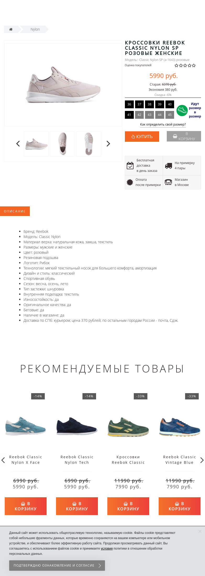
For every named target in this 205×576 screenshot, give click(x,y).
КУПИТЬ (144, 136)
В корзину (184, 136)
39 (160, 104)
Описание (15, 211)
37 (139, 104)
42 (139, 114)
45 (170, 114)
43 (149, 114)
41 (129, 114)
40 (170, 104)
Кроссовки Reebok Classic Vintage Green (128, 462)
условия (107, 548)
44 (160, 114)
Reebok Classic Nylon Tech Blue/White (77, 462)
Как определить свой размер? (163, 125)
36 (129, 104)
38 (149, 104)
